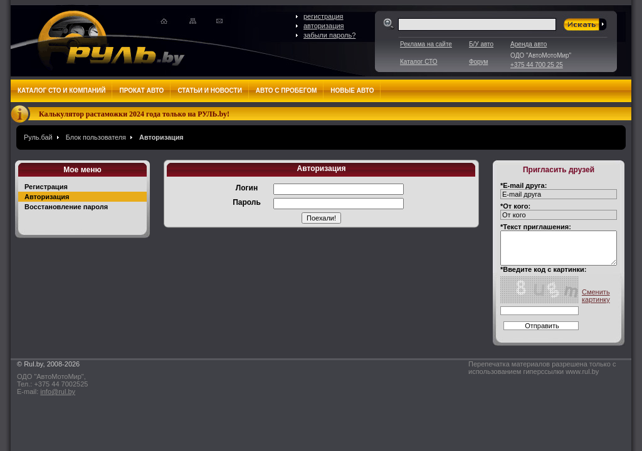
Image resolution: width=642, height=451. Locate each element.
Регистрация (46, 186)
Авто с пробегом (286, 90)
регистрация (323, 16)
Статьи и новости (209, 90)
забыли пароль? (329, 35)
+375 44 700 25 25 (536, 64)
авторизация (323, 25)
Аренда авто (528, 44)
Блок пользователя (96, 137)
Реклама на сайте (426, 44)
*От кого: (515, 206)
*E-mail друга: (523, 185)
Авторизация (161, 137)
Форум (478, 61)
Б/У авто (481, 44)
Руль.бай (38, 137)
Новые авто (352, 90)
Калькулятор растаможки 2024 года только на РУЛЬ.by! (134, 114)
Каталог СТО (418, 61)
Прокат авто (141, 90)
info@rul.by (57, 391)
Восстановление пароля (66, 206)
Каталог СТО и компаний (61, 90)
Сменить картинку (596, 295)
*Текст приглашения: (535, 227)
